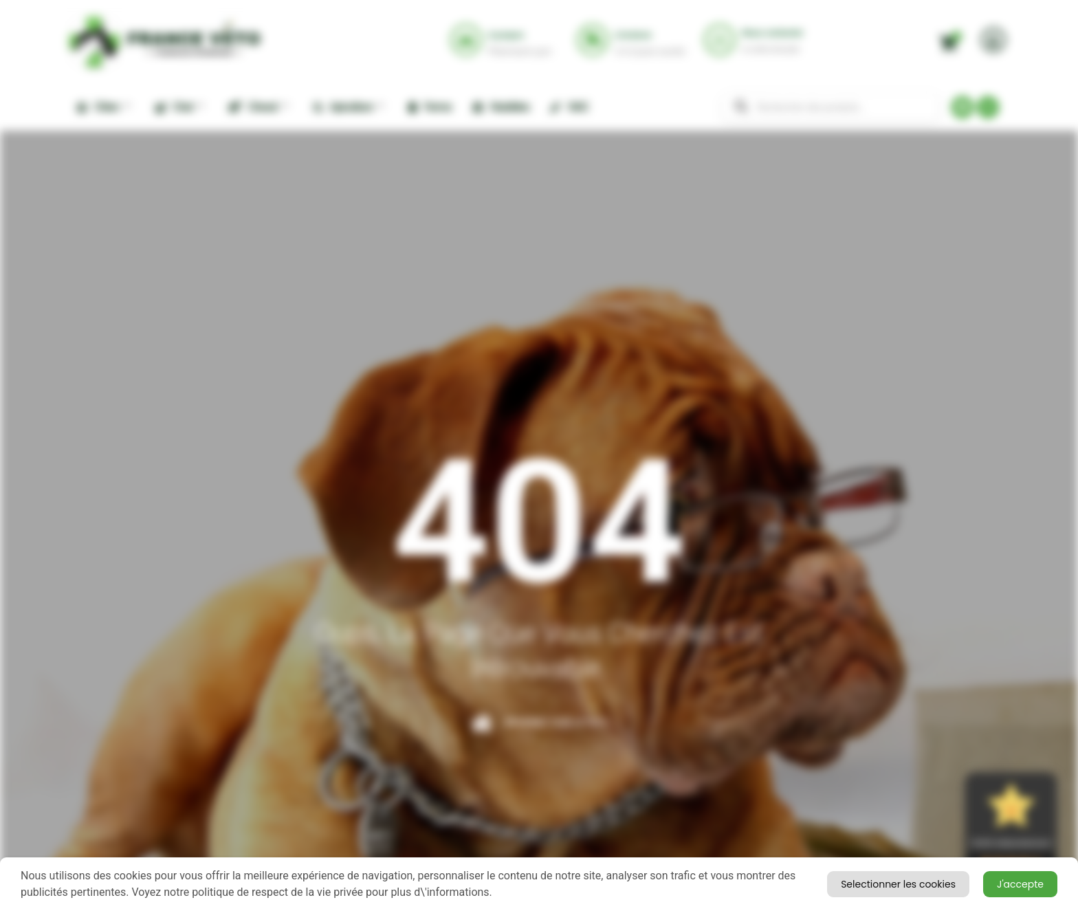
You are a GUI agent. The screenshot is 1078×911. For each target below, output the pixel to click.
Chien (103, 106)
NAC (569, 106)
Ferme (430, 106)
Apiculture (348, 106)
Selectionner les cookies (978, 883)
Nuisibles (501, 106)
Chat (179, 106)
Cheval (258, 106)
